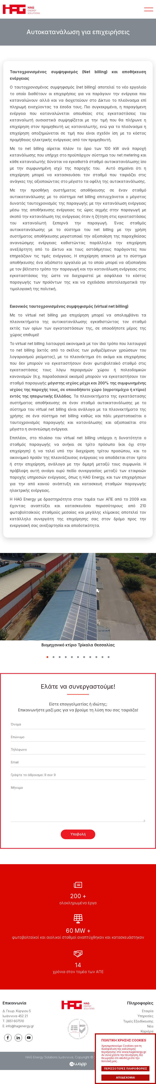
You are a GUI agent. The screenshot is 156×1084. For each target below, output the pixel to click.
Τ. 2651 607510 (14, 1034)
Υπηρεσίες (145, 1029)
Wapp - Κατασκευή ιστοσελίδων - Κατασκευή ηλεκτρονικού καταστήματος (78, 1078)
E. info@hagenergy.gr (19, 1039)
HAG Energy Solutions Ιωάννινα (22, 10)
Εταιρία (147, 1024)
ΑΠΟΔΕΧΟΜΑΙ (125, 1077)
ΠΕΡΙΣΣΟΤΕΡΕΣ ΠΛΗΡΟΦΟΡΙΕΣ (125, 1068)
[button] (47, 660)
